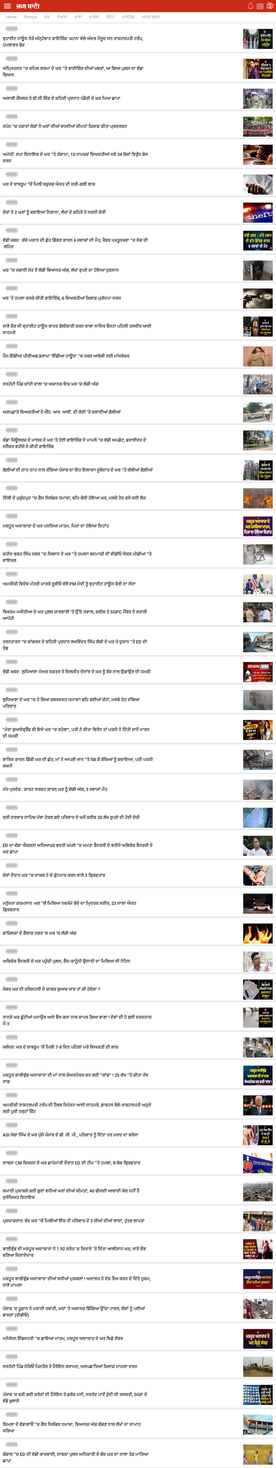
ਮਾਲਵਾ (94, 17)
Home (11, 17)
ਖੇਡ (47, 17)
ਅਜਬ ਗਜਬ (151, 17)
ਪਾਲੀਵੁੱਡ (128, 17)
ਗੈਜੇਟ (110, 17)
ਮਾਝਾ (78, 17)
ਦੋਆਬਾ (62, 17)
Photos (30, 17)
